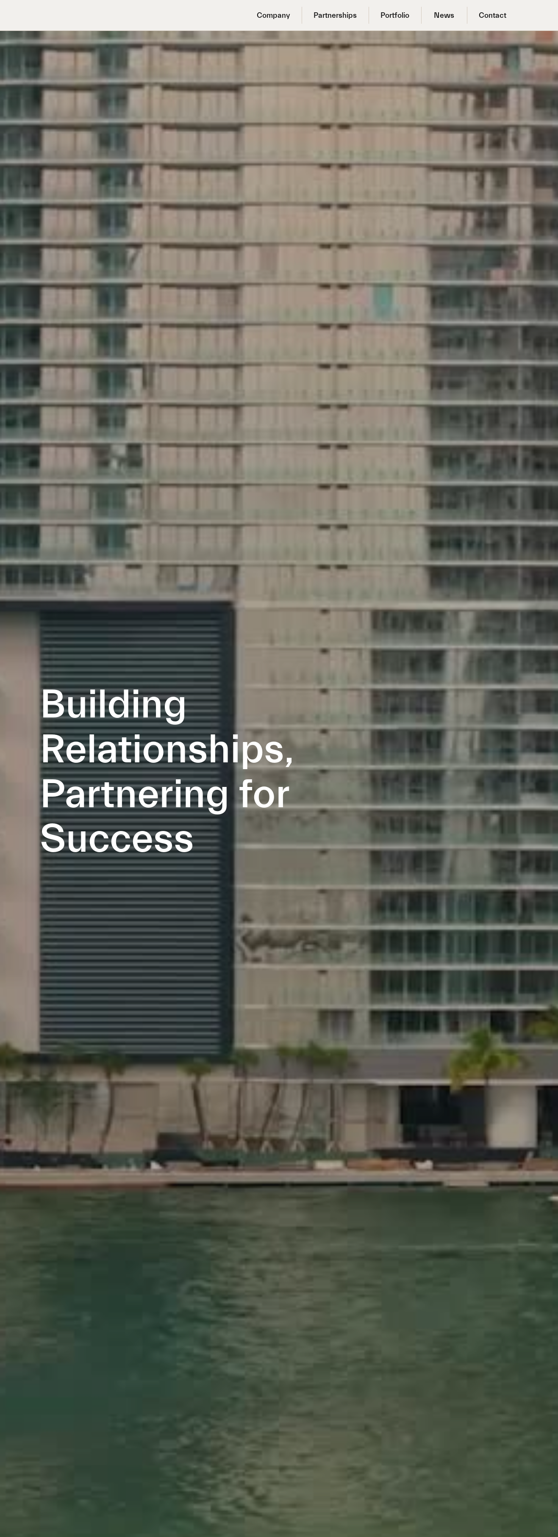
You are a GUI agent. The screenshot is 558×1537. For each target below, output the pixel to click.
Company (273, 15)
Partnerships (335, 15)
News (444, 15)
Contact (492, 15)
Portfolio (394, 15)
